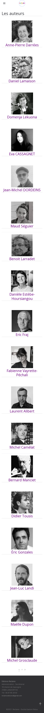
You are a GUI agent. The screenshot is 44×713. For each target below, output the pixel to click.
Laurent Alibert (22, 411)
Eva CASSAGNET (22, 154)
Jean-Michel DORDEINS (22, 190)
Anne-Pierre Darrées (22, 45)
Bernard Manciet (22, 480)
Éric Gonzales (22, 552)
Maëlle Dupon (22, 624)
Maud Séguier (22, 226)
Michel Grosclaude (22, 660)
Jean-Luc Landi (22, 588)
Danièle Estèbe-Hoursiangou (22, 296)
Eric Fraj (22, 334)
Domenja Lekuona (22, 117)
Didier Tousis (22, 516)
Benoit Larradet (22, 258)
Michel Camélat (22, 447)
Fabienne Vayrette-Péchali (22, 372)
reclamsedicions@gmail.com (12, 696)
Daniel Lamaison (22, 81)
